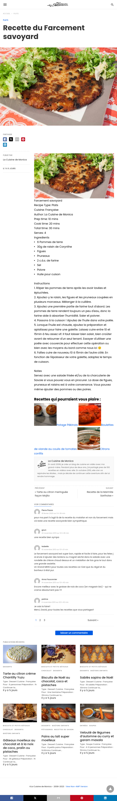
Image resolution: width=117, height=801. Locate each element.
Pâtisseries (47, 729)
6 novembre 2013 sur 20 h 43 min (55, 602)
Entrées (84, 725)
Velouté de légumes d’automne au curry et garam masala (97, 736)
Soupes (92, 725)
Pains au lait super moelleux (55, 738)
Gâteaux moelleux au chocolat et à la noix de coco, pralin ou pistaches (19, 746)
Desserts (7, 667)
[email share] (17, 139)
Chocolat (46, 671)
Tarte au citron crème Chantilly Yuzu (19, 675)
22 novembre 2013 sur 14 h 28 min (55, 533)
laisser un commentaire (74, 632)
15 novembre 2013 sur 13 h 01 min (55, 549)
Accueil (6, 14)
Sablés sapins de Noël (96, 677)
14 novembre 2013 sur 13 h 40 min (55, 582)
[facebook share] (5, 139)
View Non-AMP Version (77, 786)
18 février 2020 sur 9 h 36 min (53, 513)
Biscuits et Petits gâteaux (54, 667)
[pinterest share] (23, 139)
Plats (16, 14)
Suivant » (93, 620)
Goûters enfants (99, 671)
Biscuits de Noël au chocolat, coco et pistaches (55, 681)
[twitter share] (11, 139)
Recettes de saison (64, 729)
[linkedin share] (5, 145)
